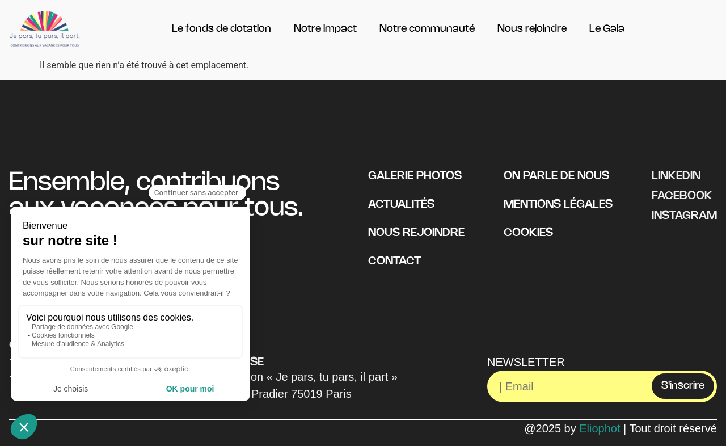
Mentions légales (558, 204)
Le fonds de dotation (221, 28)
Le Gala (606, 28)
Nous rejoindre (532, 28)
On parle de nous (556, 176)
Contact (394, 261)
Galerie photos (415, 176)
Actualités (401, 204)
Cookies (528, 233)
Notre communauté (427, 28)
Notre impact (325, 28)
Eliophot (599, 428)
